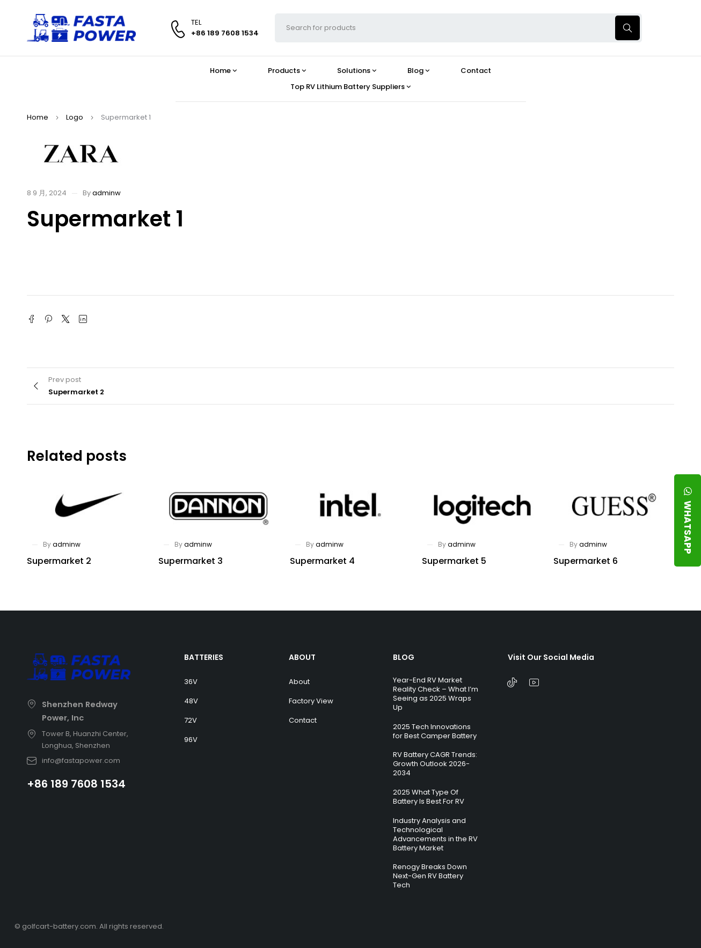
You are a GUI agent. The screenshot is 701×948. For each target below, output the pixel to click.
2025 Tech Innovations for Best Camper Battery (435, 731)
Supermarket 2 (59, 561)
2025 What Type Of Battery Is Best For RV (428, 796)
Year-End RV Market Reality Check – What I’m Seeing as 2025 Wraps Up (435, 693)
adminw (106, 193)
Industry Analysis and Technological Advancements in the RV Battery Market (435, 834)
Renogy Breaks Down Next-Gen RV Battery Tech (430, 876)
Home (37, 117)
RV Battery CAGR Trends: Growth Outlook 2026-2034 (435, 763)
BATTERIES (203, 657)
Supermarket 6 (585, 561)
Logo (74, 117)
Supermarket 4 (322, 561)
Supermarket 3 (190, 561)
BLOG (403, 657)
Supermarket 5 (454, 561)
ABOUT (302, 657)
